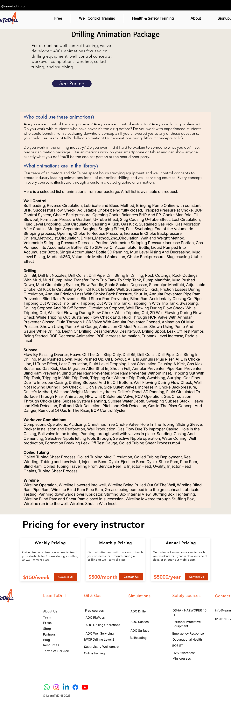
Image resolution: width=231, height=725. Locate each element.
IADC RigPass (95, 617)
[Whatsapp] (47, 687)
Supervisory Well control (102, 647)
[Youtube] (85, 687)
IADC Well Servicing (99, 633)
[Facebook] (75, 687)
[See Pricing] (72, 83)
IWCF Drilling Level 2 (99, 639)
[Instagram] (56, 687)
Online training (94, 653)
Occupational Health (187, 639)
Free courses (94, 610)
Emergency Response (188, 633)
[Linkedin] (66, 687)
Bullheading (138, 638)
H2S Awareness (183, 653)
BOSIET (178, 646)
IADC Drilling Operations (102, 625)
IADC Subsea (139, 622)
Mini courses (181, 658)
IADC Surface (140, 630)
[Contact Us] (65, 577)
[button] (58, 18)
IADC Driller (138, 611)
